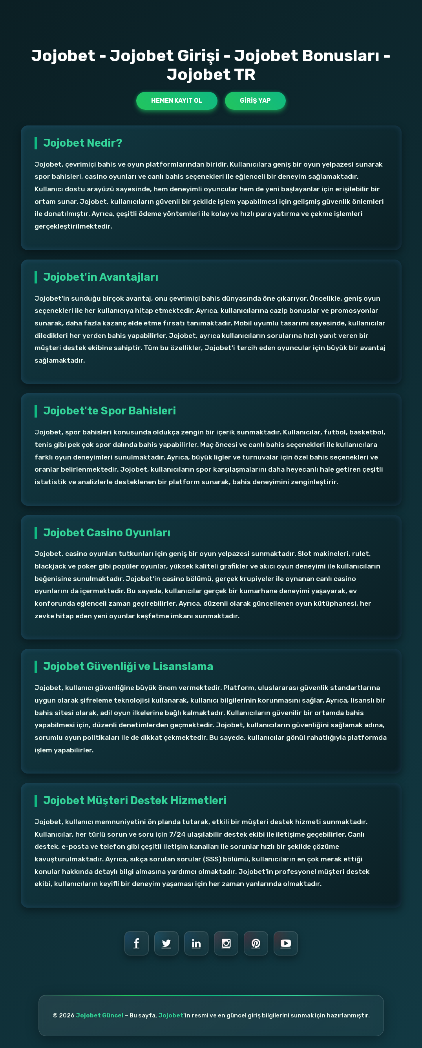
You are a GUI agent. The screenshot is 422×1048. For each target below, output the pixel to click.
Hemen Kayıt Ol (177, 100)
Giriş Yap (255, 100)
